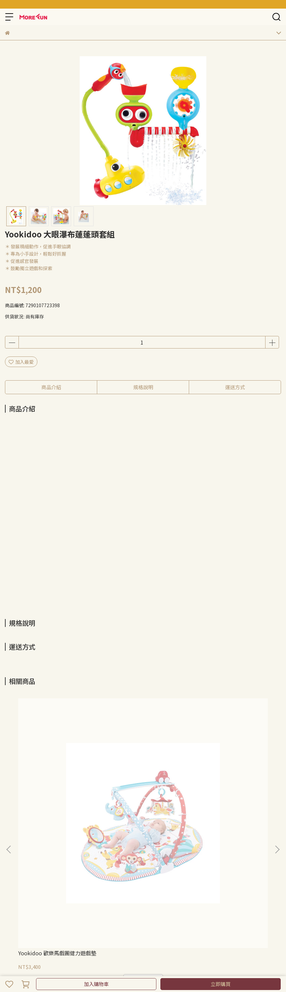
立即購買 (220, 983)
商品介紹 (51, 387)
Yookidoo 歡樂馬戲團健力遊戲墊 (57, 953)
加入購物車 (96, 983)
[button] (277, 849)
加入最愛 (21, 361)
